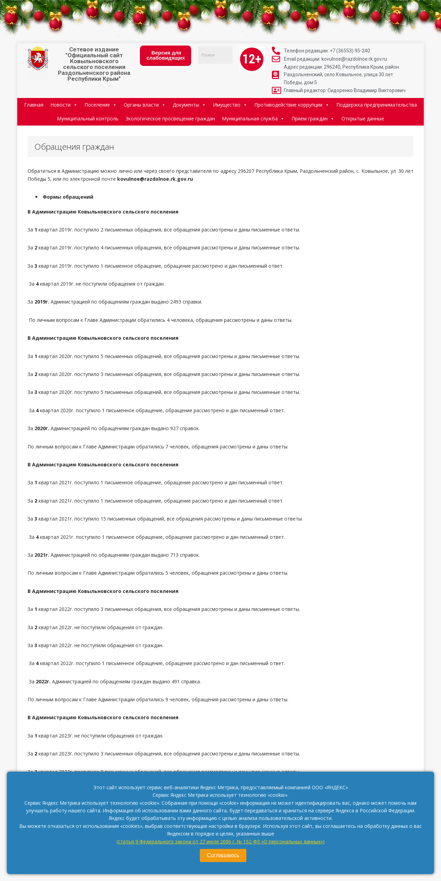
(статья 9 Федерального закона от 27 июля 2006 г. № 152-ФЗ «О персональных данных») (220, 841)
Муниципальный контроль (88, 118)
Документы (189, 104)
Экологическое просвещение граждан (170, 118)
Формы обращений (67, 197)
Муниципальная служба (253, 118)
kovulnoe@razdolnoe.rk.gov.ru (155, 179)
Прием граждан (313, 118)
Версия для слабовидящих (165, 55)
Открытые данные (362, 118)
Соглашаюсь (223, 855)
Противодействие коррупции (291, 104)
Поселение (100, 104)
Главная (33, 104)
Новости (64, 104)
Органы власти (145, 104)
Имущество (230, 104)
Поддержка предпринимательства (376, 104)
